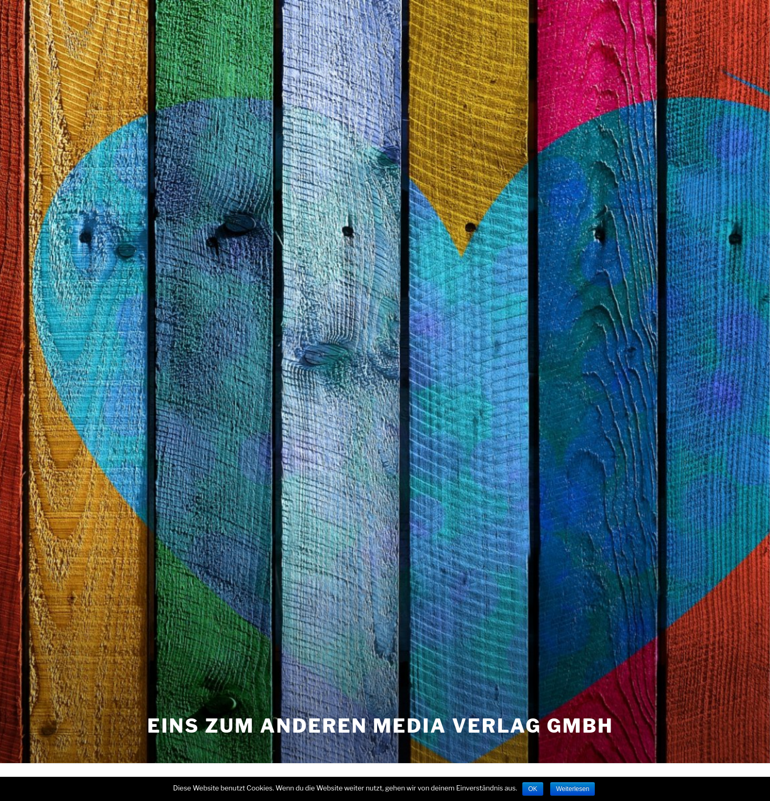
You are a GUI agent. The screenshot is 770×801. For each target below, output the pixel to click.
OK (532, 789)
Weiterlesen (572, 789)
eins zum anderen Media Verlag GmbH (380, 725)
